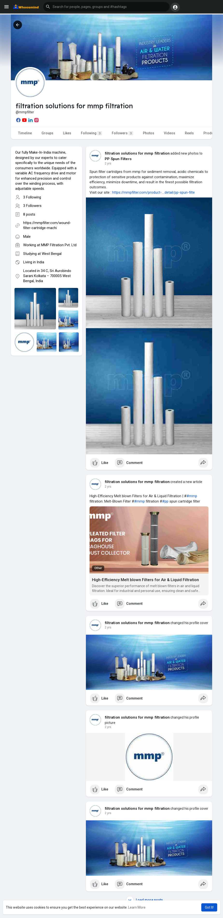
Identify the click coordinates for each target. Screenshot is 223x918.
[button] (106, 7)
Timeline (25, 133)
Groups (47, 133)
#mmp (192, 496)
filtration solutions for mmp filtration (137, 153)
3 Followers (32, 206)
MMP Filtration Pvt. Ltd (59, 245)
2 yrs (108, 163)
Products (210, 133)
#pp (165, 501)
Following (91, 133)
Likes (67, 133)
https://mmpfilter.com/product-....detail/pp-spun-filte (153, 192)
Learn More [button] (137, 907)
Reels (189, 133)
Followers (122, 133)
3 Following (32, 197)
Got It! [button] (209, 907)
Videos (169, 133)
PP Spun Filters (118, 159)
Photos (148, 133)
